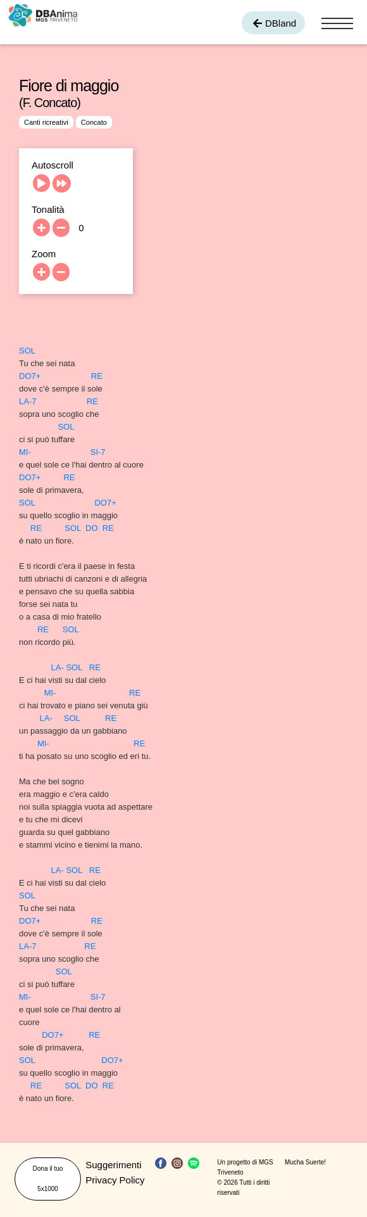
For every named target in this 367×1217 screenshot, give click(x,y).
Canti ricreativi (46, 122)
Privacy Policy (114, 1180)
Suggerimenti (113, 1164)
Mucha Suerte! (305, 1162)
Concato (94, 122)
